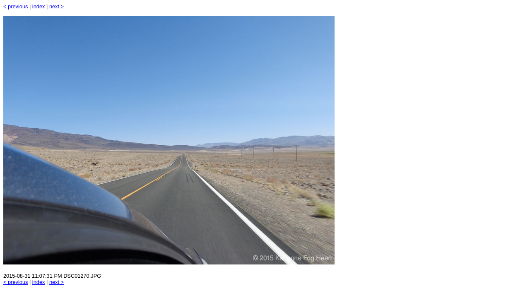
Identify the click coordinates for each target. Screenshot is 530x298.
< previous (15, 6)
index (38, 6)
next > (56, 6)
